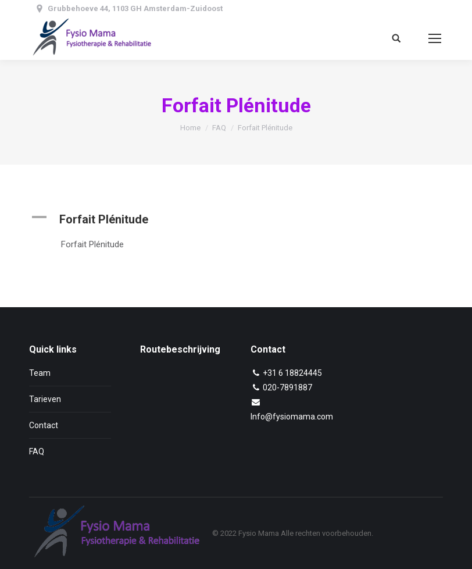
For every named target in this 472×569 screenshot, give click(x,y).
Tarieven (45, 399)
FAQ (219, 127)
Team (40, 373)
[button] (236, 219)
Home (190, 127)
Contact (43, 425)
